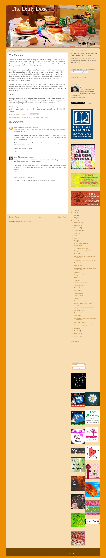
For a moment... (78, 315)
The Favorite (78, 263)
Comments (76, 368)
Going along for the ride (81, 248)
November (77, 225)
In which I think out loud (81, 243)
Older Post (62, 217)
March (76, 331)
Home (38, 217)
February (77, 333)
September (77, 230)
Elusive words (78, 313)
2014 (74, 212)
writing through (44, 117)
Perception (77, 280)
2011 (74, 220)
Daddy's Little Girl (79, 275)
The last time (78, 301)
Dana (17, 114)
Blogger (72, 553)
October (76, 228)
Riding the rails (78, 293)
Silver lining (77, 253)
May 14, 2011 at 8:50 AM (27, 157)
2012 (74, 218)
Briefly (76, 298)
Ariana (16, 177)
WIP (33, 117)
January (76, 336)
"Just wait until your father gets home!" (85, 260)
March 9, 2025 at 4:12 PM (26, 177)
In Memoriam (78, 245)
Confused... (77, 288)
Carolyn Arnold (19, 127)
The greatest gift (79, 310)
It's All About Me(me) (80, 322)
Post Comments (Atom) (24, 221)
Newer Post (14, 217)
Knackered (77, 272)
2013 (74, 215)
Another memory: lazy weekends (83, 325)
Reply (16, 151)
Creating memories (79, 285)
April (75, 328)
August (76, 233)
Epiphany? (77, 277)
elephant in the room (20, 117)
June (76, 238)
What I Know (78, 265)
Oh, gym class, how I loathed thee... (84, 308)
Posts (74, 364)
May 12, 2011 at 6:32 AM (31, 127)
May (75, 241)
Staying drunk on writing (81, 282)
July (75, 235)
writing (37, 117)
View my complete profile (78, 97)
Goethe (29, 117)
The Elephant (78, 290)
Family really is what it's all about (83, 251)
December (77, 222)
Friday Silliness (78, 295)
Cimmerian (59, 553)
